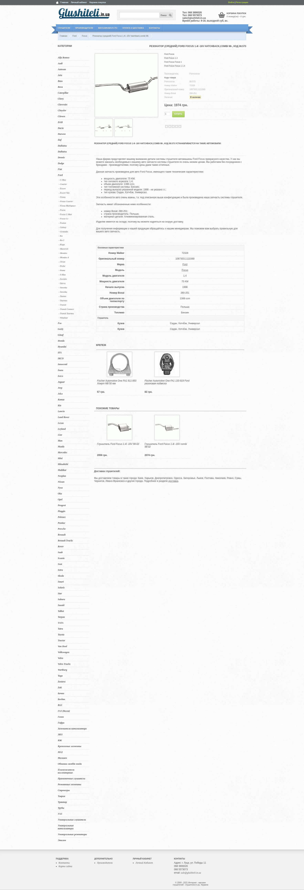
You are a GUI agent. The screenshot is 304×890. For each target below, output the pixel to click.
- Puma (62, 270)
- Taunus (62, 296)
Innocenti (62, 364)
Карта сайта (65, 866)
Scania (61, 558)
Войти (231, 2)
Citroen (61, 116)
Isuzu (60, 370)
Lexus (61, 423)
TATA (61, 622)
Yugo (60, 675)
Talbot (61, 611)
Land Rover (63, 417)
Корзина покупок (97, 2)
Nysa (60, 487)
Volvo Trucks (64, 664)
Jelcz (60, 393)
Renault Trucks (65, 540)
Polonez (62, 517)
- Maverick (63, 249)
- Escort (62, 188)
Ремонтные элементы (69, 784)
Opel (60, 499)
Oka (60, 493)
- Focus (62, 210)
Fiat (60, 169)
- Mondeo (63, 253)
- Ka (61, 236)
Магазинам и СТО (107, 28)
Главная (64, 2)
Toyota (61, 634)
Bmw (60, 81)
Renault (62, 534)
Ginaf (61, 335)
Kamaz (61, 399)
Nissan (61, 481)
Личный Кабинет (144, 862)
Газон (61, 716)
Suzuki (61, 605)
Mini (60, 458)
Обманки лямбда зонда (70, 763)
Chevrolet (62, 104)
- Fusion (62, 223)
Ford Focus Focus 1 (173, 62)
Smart (61, 581)
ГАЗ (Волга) (64, 711)
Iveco (60, 376)
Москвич (62, 758)
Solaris (61, 587)
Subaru (61, 599)
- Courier (63, 184)
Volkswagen (63, 652)
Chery (61, 98)
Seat (60, 564)
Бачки (61, 693)
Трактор (62, 802)
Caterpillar (63, 92)
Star (60, 593)
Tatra (60, 628)
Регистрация (242, 2)
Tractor (61, 640)
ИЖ (60, 740)
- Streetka (63, 287)
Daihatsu (62, 145)
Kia (59, 405)
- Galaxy (62, 227)
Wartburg (62, 669)
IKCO (61, 358)
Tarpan (61, 617)
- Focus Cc (63, 218)
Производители (84, 28)
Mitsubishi (63, 464)
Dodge (61, 163)
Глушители (64, 28)
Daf (60, 139)
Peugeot (62, 505)
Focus (185, 270)
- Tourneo (63, 300)
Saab (60, 552)
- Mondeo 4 (64, 257)
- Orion (62, 261)
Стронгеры (64, 790)
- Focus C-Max (65, 214)
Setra (60, 570)
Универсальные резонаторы (72, 834)
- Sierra (62, 283)
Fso (60, 323)
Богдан (61, 699)
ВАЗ (60, 705)
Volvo (60, 658)
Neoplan (62, 476)
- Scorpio (63, 279)
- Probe (62, 266)
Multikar (62, 470)
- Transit (62, 305)
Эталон (62, 840)
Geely (60, 329)
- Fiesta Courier (66, 201)
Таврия (61, 796)
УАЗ (60, 813)
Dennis (61, 157)
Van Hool (62, 646)
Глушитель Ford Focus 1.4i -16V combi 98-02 (166, 445)
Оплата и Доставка (133, 28)
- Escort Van (64, 193)
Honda (61, 340)
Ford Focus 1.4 (171, 58)
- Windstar (63, 318)
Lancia (61, 411)
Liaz (60, 434)
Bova (60, 87)
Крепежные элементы (69, 746)
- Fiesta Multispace (67, 205)
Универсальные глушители (72, 819)
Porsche (62, 528)
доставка (173, 481)
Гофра (61, 722)
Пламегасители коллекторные (66, 771)
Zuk (60, 687)
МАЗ (60, 752)
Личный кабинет (79, 2)
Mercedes (62, 452)
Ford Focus (169, 54)
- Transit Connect (66, 309)
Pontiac (61, 523)
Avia (60, 75)
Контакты (154, 28)
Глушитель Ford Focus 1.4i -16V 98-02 (118, 444)
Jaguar (61, 382)
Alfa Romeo (63, 57)
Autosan (62, 69)
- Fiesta (62, 197)
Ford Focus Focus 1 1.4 (174, 66)
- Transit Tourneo (66, 313)
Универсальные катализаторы (66, 827)
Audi (60, 63)
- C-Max (62, 180)
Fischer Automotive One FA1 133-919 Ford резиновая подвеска (167, 382)
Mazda (61, 446)
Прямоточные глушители (71, 778)
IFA (60, 352)
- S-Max (62, 274)
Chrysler (62, 110)
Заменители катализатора (72, 728)
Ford (60, 175)
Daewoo (62, 134)
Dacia (61, 128)
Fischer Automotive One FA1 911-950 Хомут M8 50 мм (116, 382)
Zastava (62, 681)
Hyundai (62, 346)
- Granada (63, 231)
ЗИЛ (60, 734)
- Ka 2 (61, 240)
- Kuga (62, 244)
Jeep (60, 387)
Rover (61, 546)
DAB (60, 122)
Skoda (61, 575)
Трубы (61, 808)
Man (60, 440)
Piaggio (61, 511)
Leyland (62, 429)
